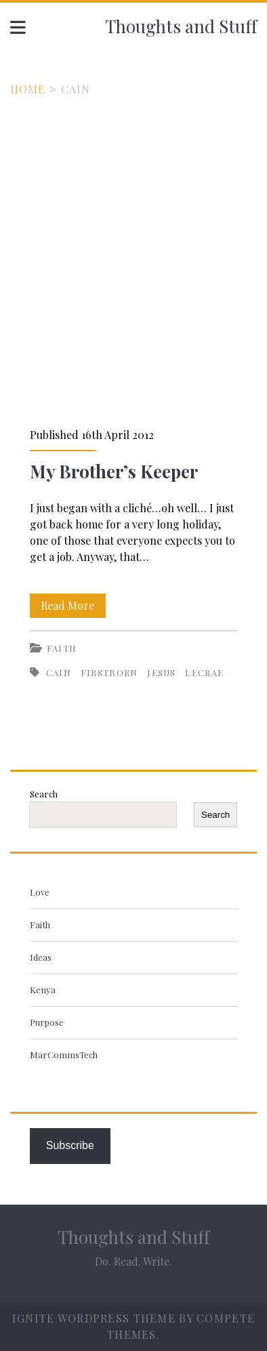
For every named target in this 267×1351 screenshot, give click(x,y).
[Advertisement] (133, 237)
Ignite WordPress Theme (94, 1318)
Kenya (43, 989)
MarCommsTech (64, 1054)
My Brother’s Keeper (114, 471)
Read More (73, 606)
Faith (62, 648)
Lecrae (204, 672)
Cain (58, 672)
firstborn (109, 672)
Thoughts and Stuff (181, 26)
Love (39, 892)
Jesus (161, 672)
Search (44, 793)
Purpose (47, 1022)
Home (28, 89)
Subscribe (70, 1145)
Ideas (41, 957)
